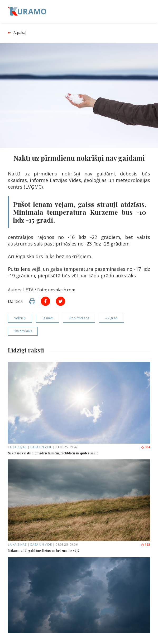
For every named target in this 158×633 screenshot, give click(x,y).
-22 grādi (111, 318)
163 (145, 544)
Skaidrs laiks (23, 331)
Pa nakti (47, 318)
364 (145, 447)
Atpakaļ (17, 33)
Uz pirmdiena (79, 318)
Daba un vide (41, 447)
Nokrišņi (20, 318)
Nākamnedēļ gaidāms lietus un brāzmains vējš (43, 550)
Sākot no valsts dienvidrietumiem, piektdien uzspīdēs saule (53, 453)
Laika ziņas (17, 447)
